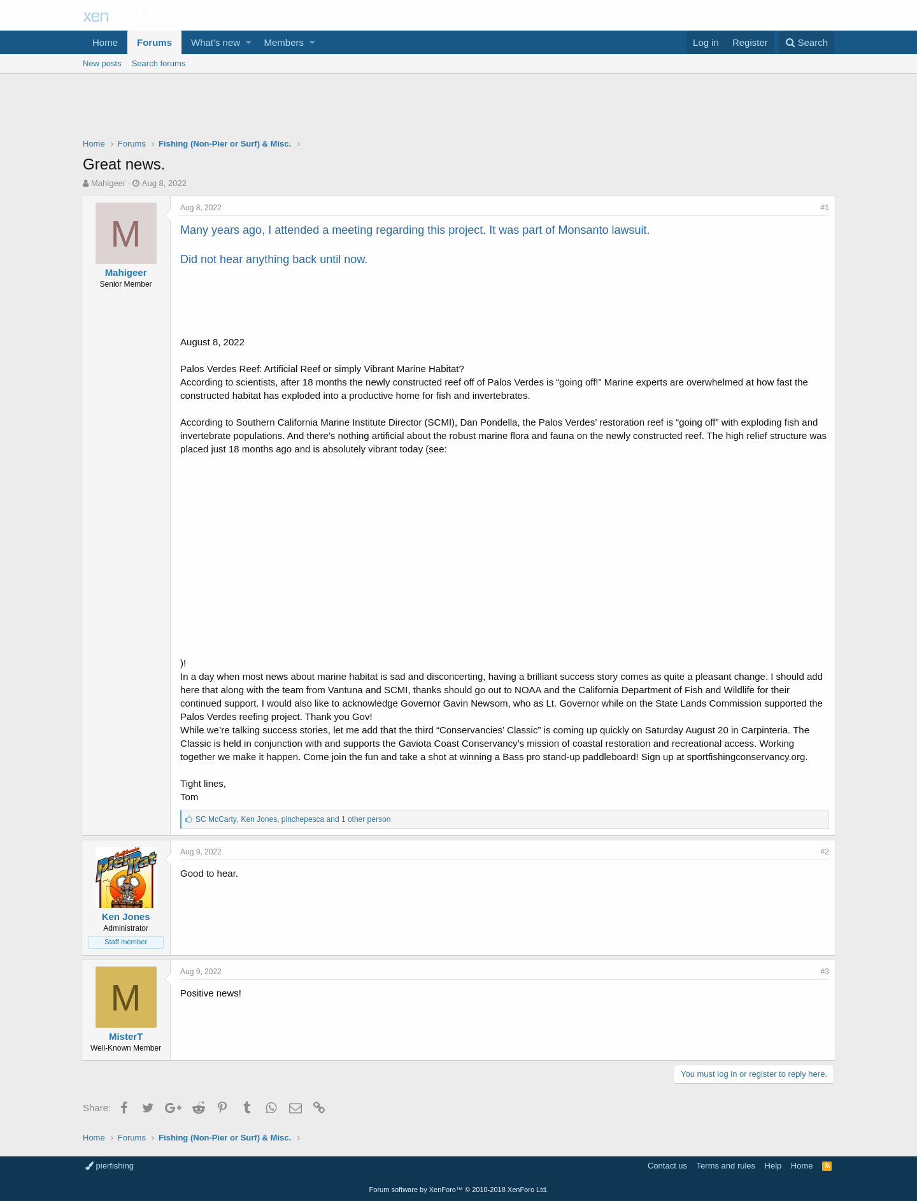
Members (284, 42)
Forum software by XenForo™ (458, 1189)
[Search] (806, 42)
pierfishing (109, 1165)
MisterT (128, 1036)
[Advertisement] (458, 109)
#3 (823, 971)
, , (294, 819)
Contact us (667, 1165)
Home (105, 42)
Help (773, 1165)
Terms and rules (726, 1165)
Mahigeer (108, 183)
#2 (823, 851)
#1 (823, 207)
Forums (154, 42)
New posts (102, 63)
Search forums (159, 63)
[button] (249, 42)
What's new (215, 42)
